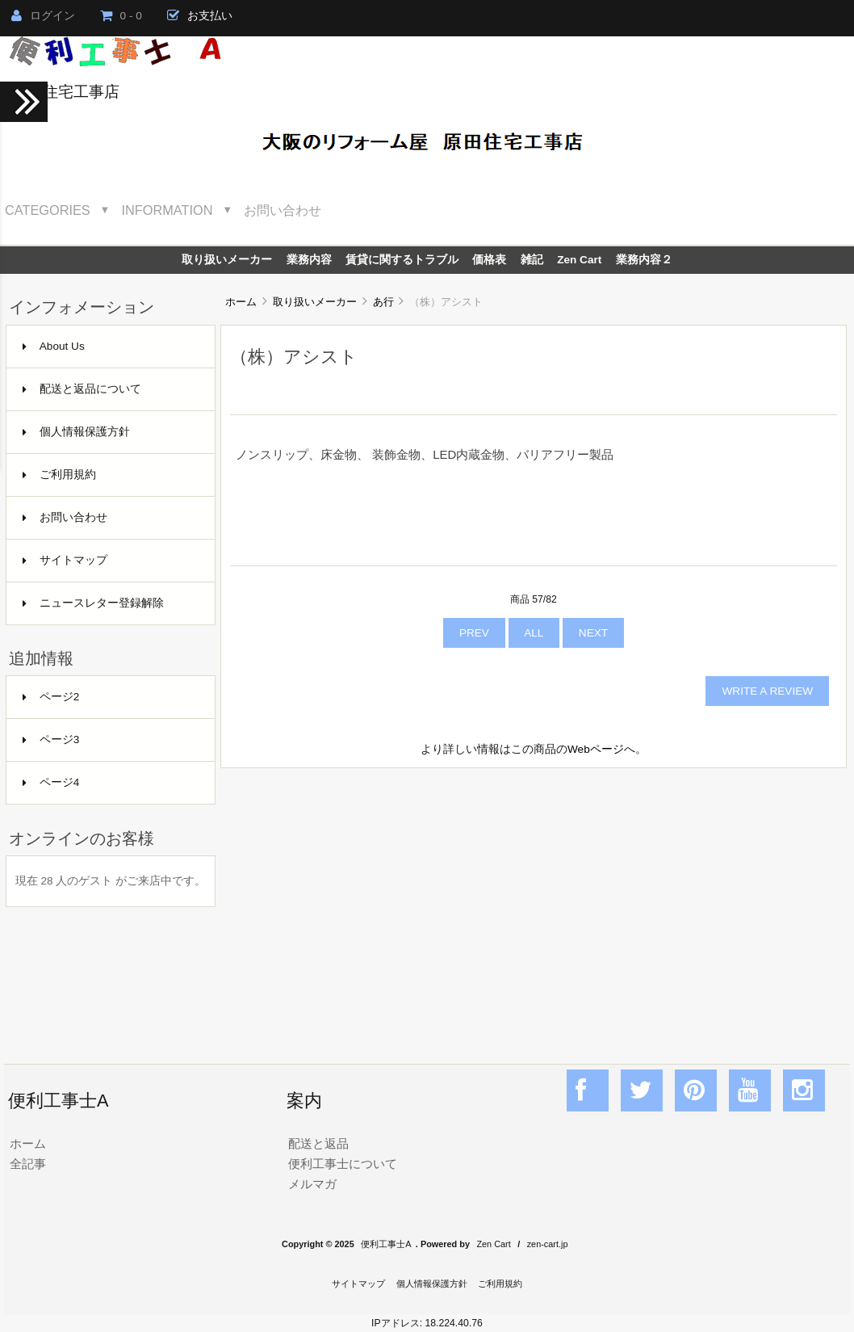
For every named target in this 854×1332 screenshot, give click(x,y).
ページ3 (51, 739)
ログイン (43, 16)
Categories (47, 210)
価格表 (489, 260)
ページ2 (51, 697)
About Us (54, 346)
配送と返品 (318, 1143)
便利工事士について (342, 1163)
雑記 (532, 260)
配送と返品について (82, 389)
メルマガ (312, 1184)
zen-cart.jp (547, 1244)
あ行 (383, 302)
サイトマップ (65, 560)
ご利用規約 (59, 475)
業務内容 (309, 260)
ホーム (241, 302)
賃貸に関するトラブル (401, 260)
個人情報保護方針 (76, 432)
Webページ (595, 749)
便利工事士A (386, 1244)
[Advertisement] (534, 898)
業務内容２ (644, 260)
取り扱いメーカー (315, 302)
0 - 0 (121, 16)
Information (167, 210)
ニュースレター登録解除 (93, 603)
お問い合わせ (282, 210)
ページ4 (51, 782)
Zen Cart (579, 260)
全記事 (28, 1163)
